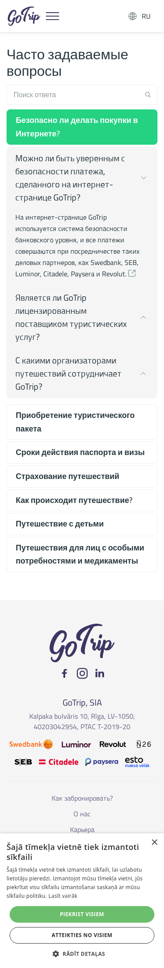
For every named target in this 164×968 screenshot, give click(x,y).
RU (146, 16)
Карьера (82, 829)
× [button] (154, 842)
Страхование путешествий (67, 476)
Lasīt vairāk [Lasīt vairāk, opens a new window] (63, 896)
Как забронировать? (82, 798)
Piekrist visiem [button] (82, 914)
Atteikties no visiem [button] (82, 935)
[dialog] (82, 900)
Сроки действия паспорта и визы (80, 452)
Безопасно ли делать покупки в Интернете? (77, 127)
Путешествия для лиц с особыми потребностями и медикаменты (80, 554)
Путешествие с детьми (60, 523)
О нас (82, 813)
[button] (132, 273)
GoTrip (24, 16)
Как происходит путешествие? (74, 500)
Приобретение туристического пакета (75, 422)
